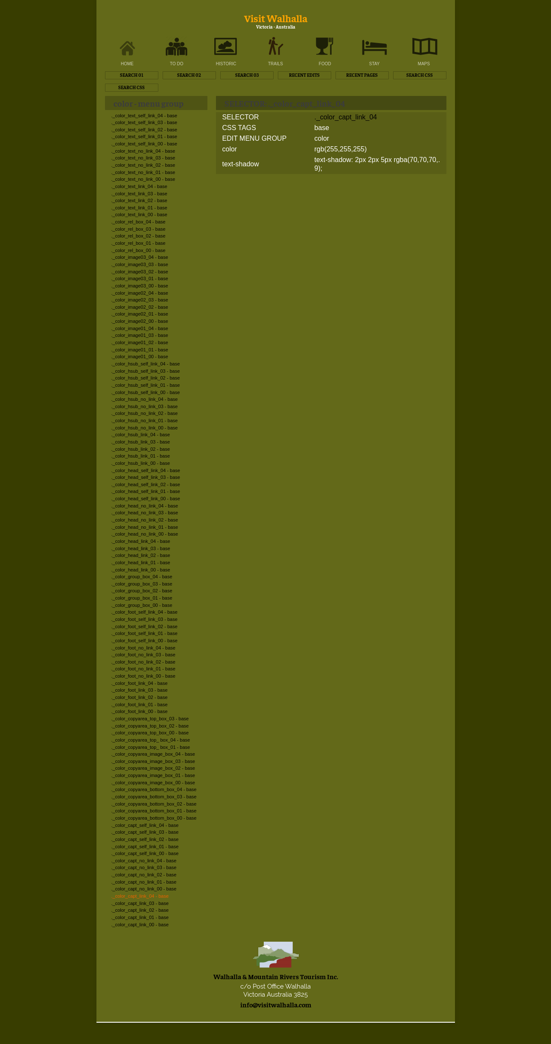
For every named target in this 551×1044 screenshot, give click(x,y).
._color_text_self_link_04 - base (144, 115)
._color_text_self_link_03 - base (144, 122)
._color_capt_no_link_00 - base (144, 888)
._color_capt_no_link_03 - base (144, 867)
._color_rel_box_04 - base (138, 221)
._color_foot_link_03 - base (139, 690)
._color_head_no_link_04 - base (144, 505)
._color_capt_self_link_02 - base (145, 839)
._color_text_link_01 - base (139, 207)
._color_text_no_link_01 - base (143, 172)
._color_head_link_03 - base (140, 548)
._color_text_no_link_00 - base (143, 179)
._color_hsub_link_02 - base (140, 449)
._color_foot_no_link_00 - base (143, 676)
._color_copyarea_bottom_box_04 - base (154, 789)
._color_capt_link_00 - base (140, 924)
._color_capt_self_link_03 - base (145, 832)
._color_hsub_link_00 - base (140, 463)
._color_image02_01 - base (139, 313)
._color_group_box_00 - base (141, 605)
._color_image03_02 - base (139, 271)
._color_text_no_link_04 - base (143, 151)
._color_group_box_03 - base (141, 583)
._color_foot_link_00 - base (139, 711)
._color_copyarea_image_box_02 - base (153, 768)
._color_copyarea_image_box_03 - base (153, 761)
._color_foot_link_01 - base (139, 704)
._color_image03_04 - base (139, 257)
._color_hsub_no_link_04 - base (144, 399)
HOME (127, 63)
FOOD (325, 63)
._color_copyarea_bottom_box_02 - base (154, 803)
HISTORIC (226, 63)
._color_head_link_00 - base (140, 569)
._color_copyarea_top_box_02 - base (150, 725)
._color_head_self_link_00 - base (145, 498)
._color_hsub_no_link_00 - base (144, 427)
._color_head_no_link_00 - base (144, 533)
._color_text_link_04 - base (139, 186)
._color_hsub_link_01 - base (140, 455)
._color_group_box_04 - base (141, 576)
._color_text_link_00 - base (139, 214)
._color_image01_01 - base (139, 349)
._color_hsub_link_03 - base (140, 441)
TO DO (176, 63)
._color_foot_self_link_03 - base (144, 619)
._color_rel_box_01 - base (138, 243)
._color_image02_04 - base (139, 293)
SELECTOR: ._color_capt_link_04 (284, 103)
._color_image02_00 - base (139, 321)
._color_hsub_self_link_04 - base (145, 363)
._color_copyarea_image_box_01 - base (153, 775)
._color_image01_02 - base (139, 342)
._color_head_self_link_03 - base (145, 477)
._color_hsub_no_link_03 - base (144, 406)
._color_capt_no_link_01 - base (144, 881)
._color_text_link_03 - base (139, 193)
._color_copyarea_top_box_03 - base (150, 718)
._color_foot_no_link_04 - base (143, 647)
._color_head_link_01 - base (140, 562)
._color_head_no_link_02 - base (144, 519)
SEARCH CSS (419, 75)
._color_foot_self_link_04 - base (144, 612)
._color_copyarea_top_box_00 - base (150, 732)
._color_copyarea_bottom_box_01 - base (154, 810)
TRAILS (275, 63)
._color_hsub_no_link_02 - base (144, 413)
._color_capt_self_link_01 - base (145, 846)
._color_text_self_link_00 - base (144, 143)
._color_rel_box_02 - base (138, 235)
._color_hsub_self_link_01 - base (145, 385)
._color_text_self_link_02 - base (144, 129)
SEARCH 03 (247, 75)
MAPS (424, 63)
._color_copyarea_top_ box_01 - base (150, 747)
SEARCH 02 (189, 75)
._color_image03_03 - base (139, 264)
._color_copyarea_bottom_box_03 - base (154, 796)
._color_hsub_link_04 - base (140, 434)
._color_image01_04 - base (139, 328)
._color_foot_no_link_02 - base (143, 661)
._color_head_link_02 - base (140, 555)
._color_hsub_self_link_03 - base (145, 371)
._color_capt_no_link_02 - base (144, 874)
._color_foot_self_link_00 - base (144, 640)
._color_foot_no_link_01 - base (143, 668)
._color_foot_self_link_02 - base (144, 626)
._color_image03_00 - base (139, 285)
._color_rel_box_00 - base (138, 250)
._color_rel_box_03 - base (138, 229)
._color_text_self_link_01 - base (144, 136)
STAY (374, 63)
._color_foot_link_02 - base (139, 697)
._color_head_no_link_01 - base (144, 527)
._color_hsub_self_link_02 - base (145, 377)
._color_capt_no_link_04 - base (144, 860)
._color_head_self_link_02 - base (145, 484)
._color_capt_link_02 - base (140, 910)
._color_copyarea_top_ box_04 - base (150, 739)
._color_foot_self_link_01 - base (144, 633)
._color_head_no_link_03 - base (144, 512)
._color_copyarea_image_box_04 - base (153, 754)
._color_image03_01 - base (139, 278)
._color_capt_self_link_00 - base (145, 853)
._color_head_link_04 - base (140, 541)
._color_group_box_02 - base (141, 590)
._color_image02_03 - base (139, 299)
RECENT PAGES (362, 75)
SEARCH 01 (131, 75)
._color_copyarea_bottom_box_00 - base (154, 818)
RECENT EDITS (304, 75)
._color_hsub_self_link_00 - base (145, 392)
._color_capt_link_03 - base (140, 903)
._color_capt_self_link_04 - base (145, 825)
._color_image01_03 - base (139, 335)
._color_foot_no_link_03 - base (143, 654)
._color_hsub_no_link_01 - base (144, 420)
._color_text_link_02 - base (139, 200)
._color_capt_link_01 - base (140, 917)
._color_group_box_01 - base (141, 597)
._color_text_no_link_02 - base (143, 165)
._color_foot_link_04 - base (139, 683)
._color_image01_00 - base (139, 356)
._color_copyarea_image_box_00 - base (153, 782)
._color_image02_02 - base (139, 307)
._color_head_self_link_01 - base (145, 491)
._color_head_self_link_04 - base (145, 470)
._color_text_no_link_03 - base (143, 157)
